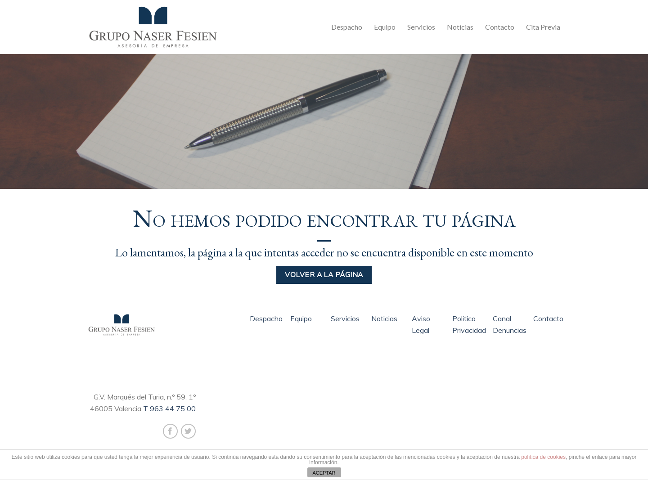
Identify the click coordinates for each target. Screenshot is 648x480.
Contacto (499, 26)
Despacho (346, 26)
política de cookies (543, 457)
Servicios (421, 26)
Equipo (385, 26)
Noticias (460, 26)
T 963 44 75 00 (169, 408)
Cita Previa (543, 26)
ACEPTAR (323, 473)
